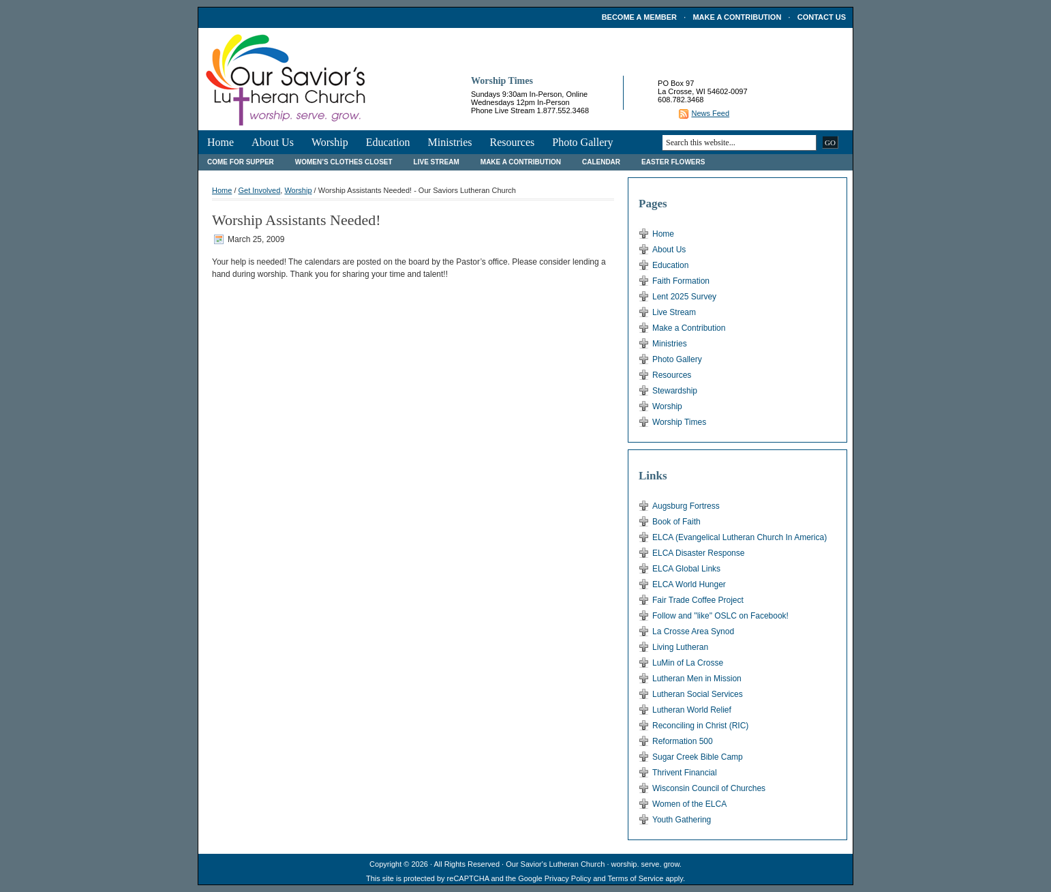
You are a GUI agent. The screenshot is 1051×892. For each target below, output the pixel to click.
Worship (329, 142)
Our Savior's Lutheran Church (555, 864)
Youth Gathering (681, 819)
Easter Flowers (673, 162)
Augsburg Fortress (686, 506)
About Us (273, 142)
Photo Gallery (582, 142)
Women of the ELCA (689, 804)
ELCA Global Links (686, 569)
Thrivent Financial (684, 772)
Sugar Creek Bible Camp (697, 757)
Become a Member (639, 17)
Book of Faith (676, 521)
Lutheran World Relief (691, 710)
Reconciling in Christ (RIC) (700, 725)
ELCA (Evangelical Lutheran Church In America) (739, 537)
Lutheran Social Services (697, 694)
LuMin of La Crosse (687, 663)
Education (388, 142)
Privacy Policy (568, 878)
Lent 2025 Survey (684, 296)
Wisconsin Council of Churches (708, 788)
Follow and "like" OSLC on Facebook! (720, 616)
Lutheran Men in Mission (697, 678)
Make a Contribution (736, 17)
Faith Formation (681, 281)
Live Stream (436, 162)
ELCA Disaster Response (698, 553)
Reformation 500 (682, 741)
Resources (511, 142)
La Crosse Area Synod (693, 631)
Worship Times (679, 422)
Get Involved (260, 190)
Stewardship (674, 391)
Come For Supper (240, 162)
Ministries (450, 142)
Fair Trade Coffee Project (698, 600)
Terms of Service (635, 878)
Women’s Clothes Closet (344, 162)
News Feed (710, 113)
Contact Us (821, 17)
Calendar (601, 162)
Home (220, 142)
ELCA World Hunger (689, 584)
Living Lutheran (680, 647)
